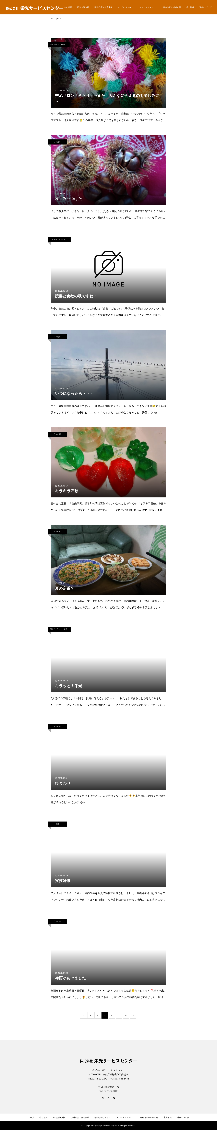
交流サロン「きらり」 (58, 44)
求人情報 (190, 7)
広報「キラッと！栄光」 (59, 629)
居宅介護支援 (83, 7)
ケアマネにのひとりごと (59, 239)
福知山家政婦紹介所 (172, 7)
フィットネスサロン (148, 7)
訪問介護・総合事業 (103, 7)
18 (126, 1015)
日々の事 (57, 142)
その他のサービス (126, 7)
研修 (57, 824)
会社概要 (68, 7)
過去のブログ (205, 7)
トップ (31, 1117)
